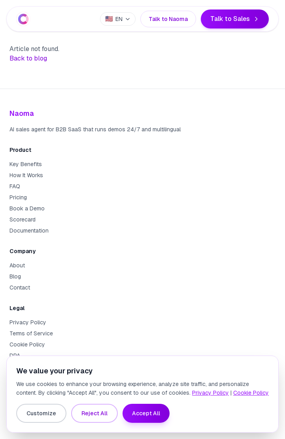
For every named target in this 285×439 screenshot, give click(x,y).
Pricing (18, 197)
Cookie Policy (27, 344)
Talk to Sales (234, 19)
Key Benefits (25, 164)
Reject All (94, 413)
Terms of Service (31, 333)
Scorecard (22, 219)
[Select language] (118, 19)
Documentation (29, 230)
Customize (41, 413)
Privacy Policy (27, 322)
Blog (15, 276)
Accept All (146, 413)
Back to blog (28, 58)
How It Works (26, 175)
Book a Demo (27, 208)
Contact (19, 287)
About (17, 265)
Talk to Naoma (168, 19)
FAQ (14, 186)
